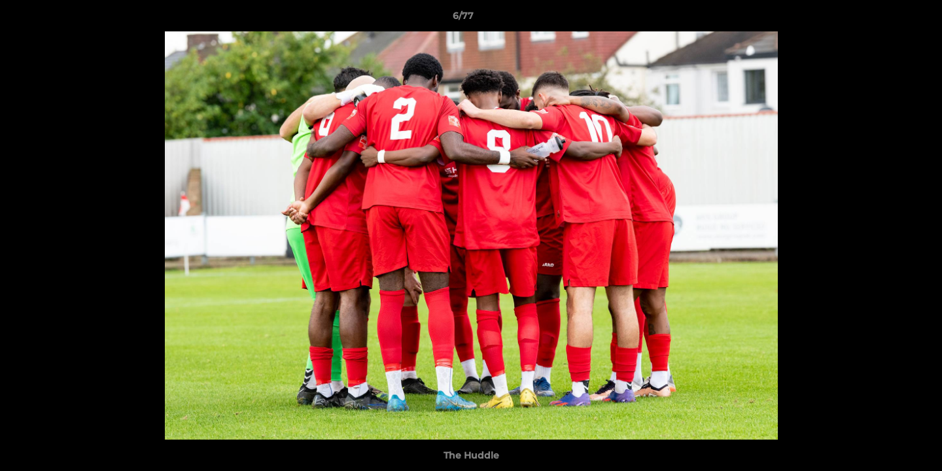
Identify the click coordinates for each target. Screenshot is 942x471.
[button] (887, 19)
